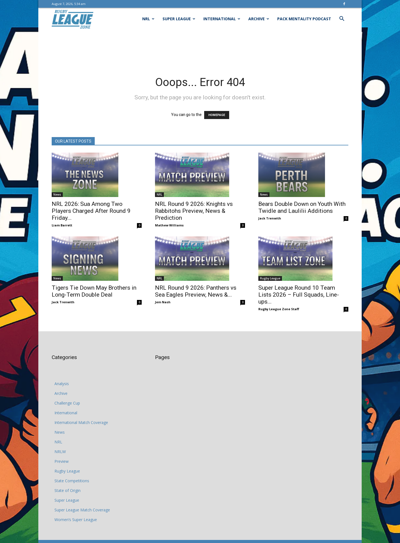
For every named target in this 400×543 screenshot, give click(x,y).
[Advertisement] (200, 49)
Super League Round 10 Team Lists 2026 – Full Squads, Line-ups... (298, 294)
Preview (61, 461)
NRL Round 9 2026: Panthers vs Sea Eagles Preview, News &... (195, 291)
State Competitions (71, 480)
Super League (178, 18)
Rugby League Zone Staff (278, 309)
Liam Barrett (62, 225)
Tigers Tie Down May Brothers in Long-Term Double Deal (94, 291)
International (221, 18)
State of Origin (67, 490)
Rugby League (270, 278)
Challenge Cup (67, 403)
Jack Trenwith (269, 218)
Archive (258, 18)
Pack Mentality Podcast (304, 18)
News (57, 194)
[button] (341, 19)
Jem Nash (163, 302)
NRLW (60, 451)
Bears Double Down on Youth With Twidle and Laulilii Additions (302, 207)
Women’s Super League (75, 519)
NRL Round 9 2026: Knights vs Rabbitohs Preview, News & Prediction (194, 211)
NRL (148, 18)
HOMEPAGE (216, 115)
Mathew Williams (169, 225)
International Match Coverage (81, 422)
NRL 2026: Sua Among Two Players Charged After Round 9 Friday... (91, 211)
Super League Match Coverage (82, 509)
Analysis (61, 383)
